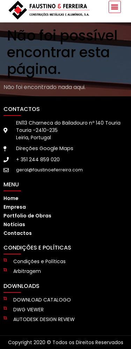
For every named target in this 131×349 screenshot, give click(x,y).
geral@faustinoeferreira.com (49, 170)
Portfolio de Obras (27, 215)
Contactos (17, 233)
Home (11, 198)
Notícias (14, 224)
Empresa (14, 206)
